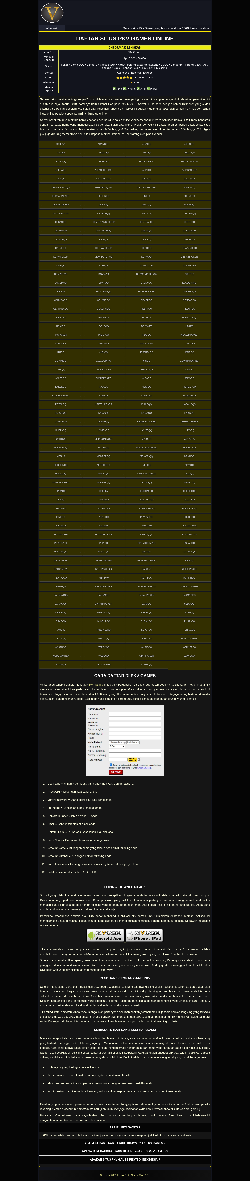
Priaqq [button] (103, 543)
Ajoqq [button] (61, 152)
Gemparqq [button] (189, 300)
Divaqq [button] (60, 265)
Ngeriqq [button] (146, 482)
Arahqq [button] (103, 161)
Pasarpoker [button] (146, 499)
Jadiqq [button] (103, 352)
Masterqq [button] (189, 447)
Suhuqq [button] (189, 612)
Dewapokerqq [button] (103, 256)
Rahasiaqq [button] (189, 551)
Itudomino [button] (146, 343)
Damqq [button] (103, 239)
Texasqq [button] (60, 638)
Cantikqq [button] (146, 213)
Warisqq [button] (146, 647)
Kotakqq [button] (60, 404)
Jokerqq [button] (60, 378)
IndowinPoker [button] (189, 335)
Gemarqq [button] (146, 300)
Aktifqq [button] (104, 152)
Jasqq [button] (146, 361)
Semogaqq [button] (103, 612)
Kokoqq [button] (146, 395)
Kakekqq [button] (60, 387)
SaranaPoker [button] (103, 603)
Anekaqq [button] (189, 152)
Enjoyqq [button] (146, 282)
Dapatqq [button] (189, 239)
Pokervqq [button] (60, 543)
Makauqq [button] (189, 439)
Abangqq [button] (103, 144)
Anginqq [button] (60, 161)
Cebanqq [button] (60, 222)
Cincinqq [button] (146, 230)
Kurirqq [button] (146, 404)
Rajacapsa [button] (60, 560)
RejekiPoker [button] (189, 569)
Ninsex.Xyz (137, 1175)
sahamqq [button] (103, 595)
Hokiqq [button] (60, 326)
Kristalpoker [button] (103, 404)
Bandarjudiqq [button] (61, 187)
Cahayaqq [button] (103, 213)
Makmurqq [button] (61, 447)
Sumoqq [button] (61, 621)
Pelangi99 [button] (103, 508)
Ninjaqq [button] (61, 491)
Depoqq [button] (146, 248)
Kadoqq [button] (189, 378)
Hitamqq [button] (103, 317)
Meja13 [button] (60, 456)
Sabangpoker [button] (103, 586)
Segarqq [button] (60, 612)
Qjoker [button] (146, 551)
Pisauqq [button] (103, 517)
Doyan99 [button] (103, 274)
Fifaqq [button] (61, 291)
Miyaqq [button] (189, 465)
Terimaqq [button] (189, 630)
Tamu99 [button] (60, 630)
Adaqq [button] (146, 144)
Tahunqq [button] (189, 621)
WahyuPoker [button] (189, 638)
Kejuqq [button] (146, 387)
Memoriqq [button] (146, 456)
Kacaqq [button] (146, 378)
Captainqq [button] (189, 213)
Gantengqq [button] (103, 291)
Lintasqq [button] (60, 430)
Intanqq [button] (103, 343)
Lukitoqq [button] (60, 439)
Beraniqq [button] (189, 187)
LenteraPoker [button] (146, 421)
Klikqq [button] (103, 395)
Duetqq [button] (189, 274)
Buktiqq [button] (189, 204)
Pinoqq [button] (60, 517)
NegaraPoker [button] (60, 482)
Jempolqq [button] (146, 369)
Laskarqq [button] (61, 421)
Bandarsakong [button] (146, 187)
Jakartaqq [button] (146, 352)
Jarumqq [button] (60, 361)
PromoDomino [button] (146, 543)
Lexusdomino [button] (189, 421)
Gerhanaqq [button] (60, 308)
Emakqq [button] (104, 282)
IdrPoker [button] (146, 326)
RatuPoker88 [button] (103, 569)
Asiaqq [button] (146, 170)
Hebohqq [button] (189, 308)
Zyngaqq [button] (146, 664)
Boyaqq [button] (103, 204)
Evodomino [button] (189, 282)
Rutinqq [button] (61, 586)
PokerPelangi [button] (103, 534)
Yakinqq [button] (61, 664)
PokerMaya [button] (61, 534)
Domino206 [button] (189, 265)
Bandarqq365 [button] (103, 187)
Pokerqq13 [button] (146, 534)
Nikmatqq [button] (189, 482)
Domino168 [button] (146, 265)
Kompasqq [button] (189, 395)
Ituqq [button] (60, 352)
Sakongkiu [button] (189, 595)
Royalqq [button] (146, 577)
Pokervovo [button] (189, 534)
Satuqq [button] (146, 603)
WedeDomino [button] (61, 656)
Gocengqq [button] (103, 308)
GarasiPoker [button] (146, 291)
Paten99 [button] (61, 508)
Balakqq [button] (189, 178)
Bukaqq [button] (146, 204)
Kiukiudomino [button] (60, 395)
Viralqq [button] (146, 638)
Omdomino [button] (146, 491)
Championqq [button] (103, 230)
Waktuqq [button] (60, 647)
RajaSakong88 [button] (146, 560)
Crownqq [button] (61, 239)
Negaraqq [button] (103, 482)
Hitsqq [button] (146, 317)
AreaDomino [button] (146, 161)
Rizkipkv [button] (103, 577)
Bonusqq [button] (189, 196)
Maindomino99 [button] (103, 439)
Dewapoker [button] (60, 256)
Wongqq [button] (189, 656)
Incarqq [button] (103, 335)
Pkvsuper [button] (146, 517)
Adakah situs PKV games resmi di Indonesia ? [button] (125, 1159)
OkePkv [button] (103, 491)
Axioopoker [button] (103, 178)
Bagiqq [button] (146, 178)
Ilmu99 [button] (189, 326)
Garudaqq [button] (60, 300)
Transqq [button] (103, 638)
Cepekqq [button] (189, 222)
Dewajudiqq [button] (189, 248)
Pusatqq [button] (103, 551)
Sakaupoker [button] (146, 595)
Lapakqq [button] (146, 413)
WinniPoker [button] (146, 656)
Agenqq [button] (189, 144)
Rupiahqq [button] (189, 577)
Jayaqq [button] (60, 369)
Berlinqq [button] (103, 196)
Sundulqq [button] (103, 621)
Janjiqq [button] (189, 352)
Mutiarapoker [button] (146, 473)
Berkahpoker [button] (60, 196)
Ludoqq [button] (189, 430)
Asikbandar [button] (189, 170)
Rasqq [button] (189, 560)
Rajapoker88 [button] (103, 560)
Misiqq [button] (146, 465)
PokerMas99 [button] (189, 525)
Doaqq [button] (103, 265)
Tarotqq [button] (146, 630)
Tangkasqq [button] (104, 630)
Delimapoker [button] (103, 248)
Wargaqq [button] (104, 647)
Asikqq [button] (60, 178)
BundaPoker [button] (61, 213)
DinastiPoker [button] (189, 256)
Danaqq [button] (146, 239)
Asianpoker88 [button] (103, 170)
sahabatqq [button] (61, 595)
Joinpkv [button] (189, 369)
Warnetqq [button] (189, 647)
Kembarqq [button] (189, 387)
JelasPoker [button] (103, 369)
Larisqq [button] (189, 413)
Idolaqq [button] (103, 326)
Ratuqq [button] (146, 569)
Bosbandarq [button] (61, 204)
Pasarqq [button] (189, 499)
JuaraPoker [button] (103, 378)
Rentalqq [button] (61, 577)
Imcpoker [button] (61, 335)
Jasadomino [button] (103, 361)
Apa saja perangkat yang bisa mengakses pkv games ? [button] (125, 1151)
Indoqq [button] (146, 335)
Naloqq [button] (189, 473)
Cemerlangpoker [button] (104, 222)
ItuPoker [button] (189, 343)
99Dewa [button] (60, 144)
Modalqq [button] (60, 473)
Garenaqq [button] (189, 291)
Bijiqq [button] (146, 196)
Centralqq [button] (146, 222)
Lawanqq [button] (103, 421)
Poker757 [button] (103, 525)
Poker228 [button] (60, 525)
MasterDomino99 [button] (146, 447)
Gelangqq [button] (103, 300)
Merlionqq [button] (61, 465)
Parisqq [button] (103, 499)
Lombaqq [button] (103, 430)
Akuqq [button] (146, 152)
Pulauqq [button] (189, 543)
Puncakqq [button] (60, 551)
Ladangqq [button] (189, 404)
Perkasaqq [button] (189, 508)
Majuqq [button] (146, 439)
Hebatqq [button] (146, 308)
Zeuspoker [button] (103, 664)
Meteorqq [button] (103, 465)
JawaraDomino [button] (189, 361)
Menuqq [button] (189, 456)
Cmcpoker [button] (189, 230)
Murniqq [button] (103, 473)
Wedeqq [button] (103, 656)
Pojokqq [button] (189, 517)
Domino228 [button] (60, 274)
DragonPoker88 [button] (146, 274)
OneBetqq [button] (189, 491)
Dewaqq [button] (146, 256)
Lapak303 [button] (103, 413)
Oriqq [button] (60, 499)
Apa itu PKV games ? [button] (125, 1127)
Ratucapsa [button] (61, 569)
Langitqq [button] (60, 413)
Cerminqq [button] (61, 230)
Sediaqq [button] (189, 603)
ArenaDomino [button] (189, 161)
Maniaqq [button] (103, 447)
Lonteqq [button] (146, 430)
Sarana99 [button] (61, 603)
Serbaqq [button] (146, 612)
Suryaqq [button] (146, 621)
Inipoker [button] (60, 343)
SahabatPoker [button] (189, 586)
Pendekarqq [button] (147, 508)
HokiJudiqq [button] (189, 317)
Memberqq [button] (103, 456)
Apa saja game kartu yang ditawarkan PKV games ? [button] (125, 1143)
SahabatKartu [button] (147, 586)
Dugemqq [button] (61, 282)
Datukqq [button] (60, 248)
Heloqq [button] (61, 317)
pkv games (96, 684)
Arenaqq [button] (60, 170)
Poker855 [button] (146, 525)
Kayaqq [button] (103, 387)
